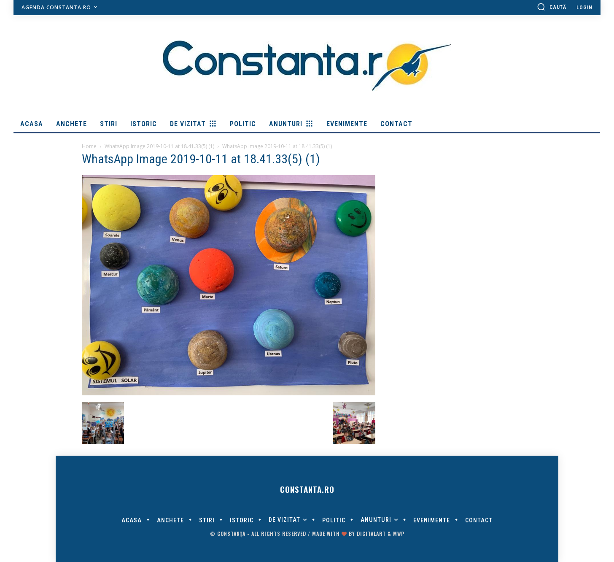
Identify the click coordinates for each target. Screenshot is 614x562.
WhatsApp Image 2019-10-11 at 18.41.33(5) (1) (159, 146)
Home (89, 146)
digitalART (371, 533)
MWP (398, 533)
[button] (551, 7)
